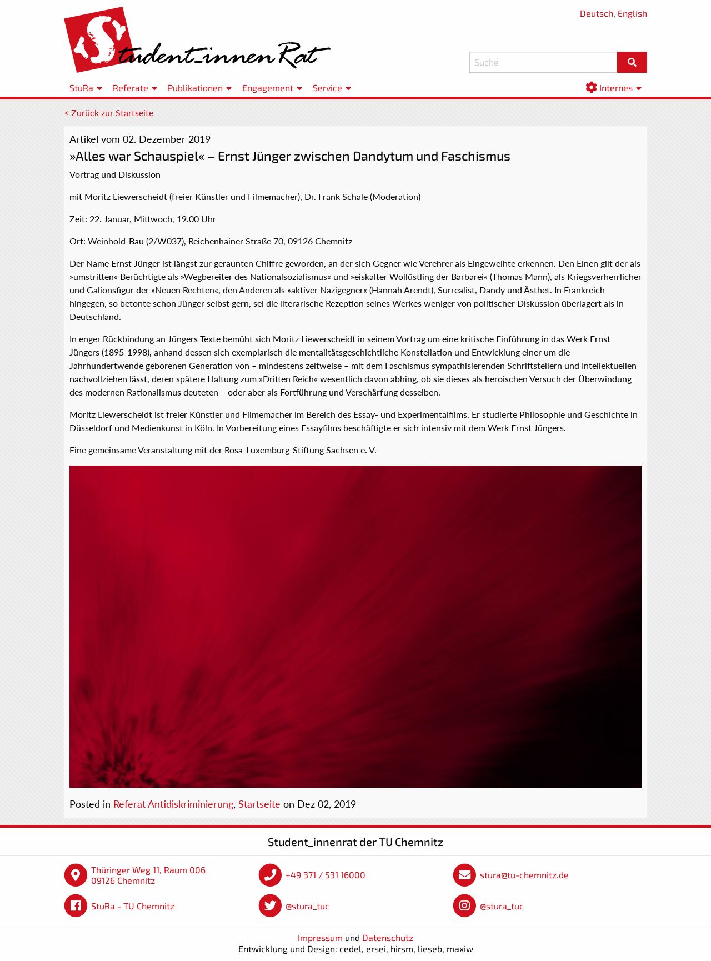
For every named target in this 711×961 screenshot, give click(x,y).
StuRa (81, 87)
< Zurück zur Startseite (108, 112)
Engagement (267, 87)
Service (327, 87)
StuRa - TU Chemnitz (132, 905)
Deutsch (596, 13)
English (632, 13)
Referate (130, 87)
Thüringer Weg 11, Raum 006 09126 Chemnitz (148, 875)
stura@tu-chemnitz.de (524, 874)
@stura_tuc (307, 905)
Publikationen (195, 87)
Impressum (320, 937)
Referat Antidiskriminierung (173, 804)
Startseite (259, 804)
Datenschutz (387, 937)
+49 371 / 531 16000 (325, 874)
